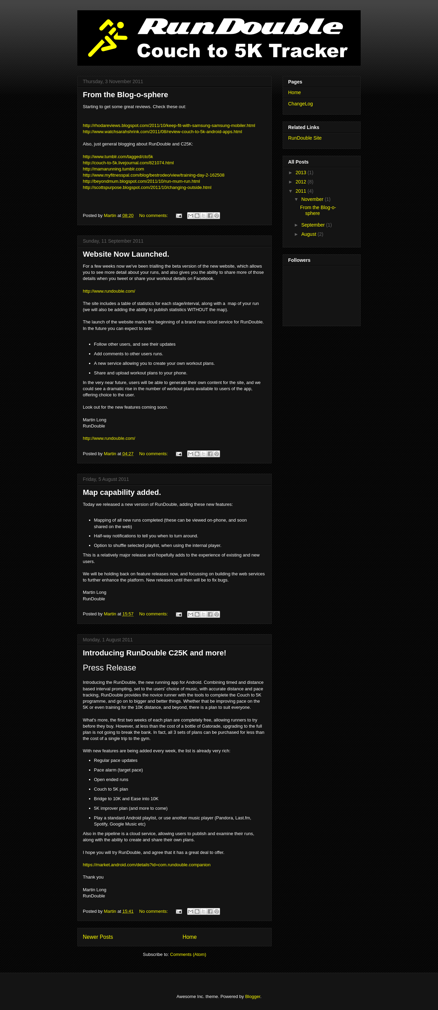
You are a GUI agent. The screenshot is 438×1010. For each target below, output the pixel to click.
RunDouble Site (305, 138)
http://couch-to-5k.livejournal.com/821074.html (128, 162)
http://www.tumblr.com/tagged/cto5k (118, 156)
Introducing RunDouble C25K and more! (154, 653)
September (313, 225)
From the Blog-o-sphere (125, 94)
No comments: (154, 215)
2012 (302, 181)
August (309, 234)
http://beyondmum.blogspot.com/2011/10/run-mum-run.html (141, 181)
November (312, 199)
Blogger (252, 996)
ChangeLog (300, 103)
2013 (302, 172)
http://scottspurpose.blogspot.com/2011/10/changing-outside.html (147, 187)
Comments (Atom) (188, 954)
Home (189, 937)
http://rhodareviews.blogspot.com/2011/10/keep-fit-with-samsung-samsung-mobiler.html (169, 125)
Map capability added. (122, 492)
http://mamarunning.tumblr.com (113, 168)
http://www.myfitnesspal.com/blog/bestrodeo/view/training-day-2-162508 (153, 175)
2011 (302, 191)
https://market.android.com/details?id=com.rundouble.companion (146, 864)
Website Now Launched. (126, 254)
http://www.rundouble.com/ (109, 291)
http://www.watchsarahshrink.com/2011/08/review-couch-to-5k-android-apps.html (162, 131)
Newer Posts (98, 937)
